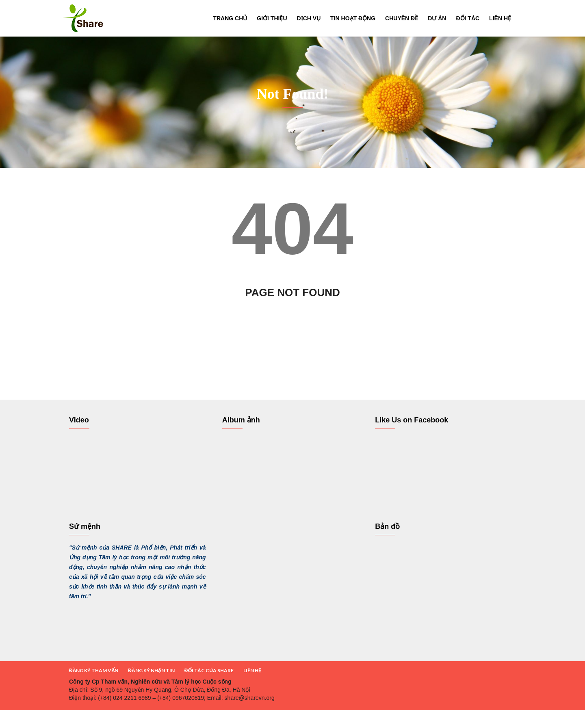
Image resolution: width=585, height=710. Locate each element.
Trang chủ (230, 18)
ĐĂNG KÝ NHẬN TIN (151, 670)
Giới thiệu (272, 18)
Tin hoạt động (352, 18)
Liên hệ (500, 18)
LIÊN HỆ (252, 670)
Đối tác (467, 18)
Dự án (437, 18)
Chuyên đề (401, 18)
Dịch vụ (309, 18)
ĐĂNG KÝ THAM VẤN (93, 670)
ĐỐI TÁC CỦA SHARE (209, 670)
